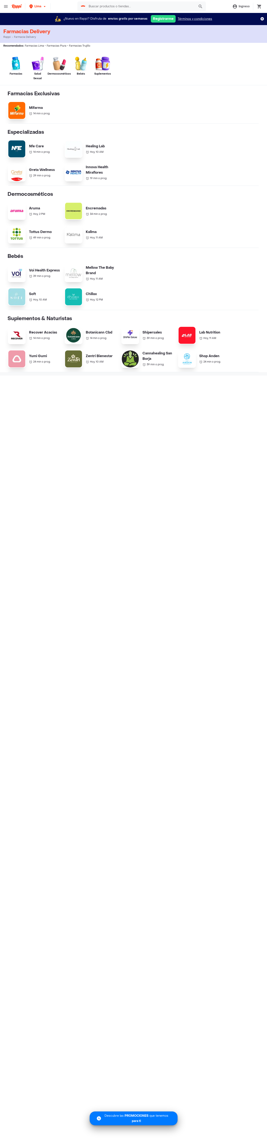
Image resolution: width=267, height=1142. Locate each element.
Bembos (14, 769)
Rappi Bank (183, 924)
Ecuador (98, 775)
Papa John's (16, 781)
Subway (14, 848)
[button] (38, 6)
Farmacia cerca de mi (24, 923)
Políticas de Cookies (190, 930)
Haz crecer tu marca (107, 924)
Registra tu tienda (104, 906)
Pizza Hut (14, 775)
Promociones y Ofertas (25, 900)
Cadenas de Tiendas (23, 751)
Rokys (12, 817)
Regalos (14, 959)
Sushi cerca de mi (188, 786)
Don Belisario (18, 787)
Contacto (182, 918)
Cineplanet (16, 823)
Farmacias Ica (211, 716)
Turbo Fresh (16, 953)
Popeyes (14, 829)
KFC (11, 757)
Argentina (99, 745)
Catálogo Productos (22, 894)
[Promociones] (134, 1118)
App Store (98, 980)
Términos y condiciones (195, 19)
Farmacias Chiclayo (17, 716)
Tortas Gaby (17, 866)
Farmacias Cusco (81, 716)
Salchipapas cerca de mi (193, 798)
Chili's (12, 842)
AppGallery (169, 980)
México (97, 781)
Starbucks (15, 763)
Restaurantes (18, 906)
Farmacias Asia (146, 716)
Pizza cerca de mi (188, 780)
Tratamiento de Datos (190, 912)
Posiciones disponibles (108, 912)
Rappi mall (15, 935)
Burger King (16, 793)
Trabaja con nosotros (107, 900)
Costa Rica (100, 769)
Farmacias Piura (80, 708)
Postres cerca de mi (190, 792)
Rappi (7, 37)
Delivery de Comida (189, 804)
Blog (178, 894)
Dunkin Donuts (18, 799)
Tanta (12, 854)
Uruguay (98, 793)
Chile (95, 757)
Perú (95, 787)
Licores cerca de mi (23, 941)
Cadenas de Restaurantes (27, 745)
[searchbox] (140, 6)
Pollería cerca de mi (189, 767)
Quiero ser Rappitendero (110, 918)
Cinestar (14, 872)
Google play (133, 980)
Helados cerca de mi (190, 773)
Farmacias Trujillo (147, 708)
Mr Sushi (14, 811)
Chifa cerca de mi (188, 810)
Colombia (99, 763)
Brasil (96, 751)
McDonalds (16, 805)
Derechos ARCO (187, 906)
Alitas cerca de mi (188, 816)
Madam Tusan (18, 836)
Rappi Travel (17, 947)
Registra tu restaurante (108, 894)
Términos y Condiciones (192, 900)
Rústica (13, 860)
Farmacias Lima (14, 708)
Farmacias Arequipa (215, 708)
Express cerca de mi (23, 929)
